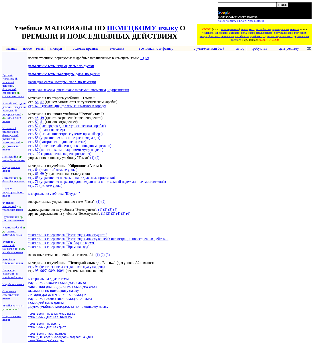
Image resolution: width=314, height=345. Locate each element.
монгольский (10, 248)
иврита (294, 29)
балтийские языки (13, 181)
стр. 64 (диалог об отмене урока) (53, 170)
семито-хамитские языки (12, 232)
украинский (9, 78)
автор (240, 48)
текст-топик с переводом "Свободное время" (61, 243)
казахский (8, 245)
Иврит (6, 227)
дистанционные (229, 29)
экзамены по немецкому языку (53, 290)
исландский (9, 110)
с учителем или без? (209, 48)
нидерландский (11, 114)
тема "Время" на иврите (44, 323)
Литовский (9, 177)
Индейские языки (13, 284)
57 (42, 102)
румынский (9, 138)
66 (37, 173)
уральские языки (12, 209)
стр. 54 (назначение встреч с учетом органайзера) (65, 134)
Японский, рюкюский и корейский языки (12, 273)
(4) (115, 209)
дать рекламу (289, 48)
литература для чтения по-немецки (57, 294)
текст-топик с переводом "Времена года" (59, 247)
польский (8, 82)
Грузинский (9, 216)
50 (37, 122)
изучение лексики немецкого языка (57, 283)
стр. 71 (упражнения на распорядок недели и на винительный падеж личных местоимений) (97, 181)
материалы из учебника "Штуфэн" (54, 193)
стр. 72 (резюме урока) (45, 185)
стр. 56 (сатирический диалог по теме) (57, 142)
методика (117, 48)
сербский (8, 92)
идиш (22, 103)
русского (236, 39)
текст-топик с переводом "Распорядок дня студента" (67, 235)
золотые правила (85, 48)
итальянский (10, 131)
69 (42, 173)
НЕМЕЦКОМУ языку (142, 28)
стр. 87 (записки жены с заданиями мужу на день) (66, 150)
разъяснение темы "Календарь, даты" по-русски (64, 74)
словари (56, 48)
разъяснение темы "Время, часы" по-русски (61, 66)
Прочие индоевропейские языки (13, 192)
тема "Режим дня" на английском (50, 317)
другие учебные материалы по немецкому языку (68, 306)
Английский (9, 103)
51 (42, 122)
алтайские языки (12, 252)
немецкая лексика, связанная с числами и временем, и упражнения (78, 90)
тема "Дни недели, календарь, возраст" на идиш (60, 337)
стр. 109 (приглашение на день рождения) (59, 154)
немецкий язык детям (46, 302)
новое (27, 48)
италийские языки (13, 160)
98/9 (51, 271)
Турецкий (8, 241)
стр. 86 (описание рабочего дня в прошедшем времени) (70, 146)
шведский (20, 107)
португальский (11, 142)
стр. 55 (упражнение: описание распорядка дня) (64, 138)
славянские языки (13, 96)
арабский (17, 227)
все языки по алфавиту (156, 48)
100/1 (61, 271)
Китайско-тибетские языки (12, 261)
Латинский (9, 156)
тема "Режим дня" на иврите (47, 327)
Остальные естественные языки (10, 295)
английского (263, 29)
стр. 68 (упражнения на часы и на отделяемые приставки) (71, 177)
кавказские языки (13, 220)
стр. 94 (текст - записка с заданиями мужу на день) (66, 267)
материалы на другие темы (48, 279)
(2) (147, 58)
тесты (40, 48)
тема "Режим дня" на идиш (46, 340)
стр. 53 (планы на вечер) (46, 130)
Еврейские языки (13, 305)
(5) (123, 213)
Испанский (9, 128)
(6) (128, 213)
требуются (259, 48)
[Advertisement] (83, 13)
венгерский (9, 206)
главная (11, 48)
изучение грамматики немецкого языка (60, 298)
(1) (142, 58)
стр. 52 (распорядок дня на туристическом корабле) (67, 126)
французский (10, 135)
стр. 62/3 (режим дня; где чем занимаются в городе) (67, 106)
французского (280, 29)
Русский (7, 75)
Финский (8, 202)
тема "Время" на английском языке (51, 313)
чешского (208, 32)
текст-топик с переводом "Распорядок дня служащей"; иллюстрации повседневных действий (98, 239)
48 (37, 118)
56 (37, 102)
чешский (7, 85)
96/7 (43, 271)
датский (7, 107)
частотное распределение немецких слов (62, 286)
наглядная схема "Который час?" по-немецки (62, 82)
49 (42, 118)
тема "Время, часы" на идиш (47, 333)
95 (37, 271)
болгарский (9, 89)
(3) (110, 209)
